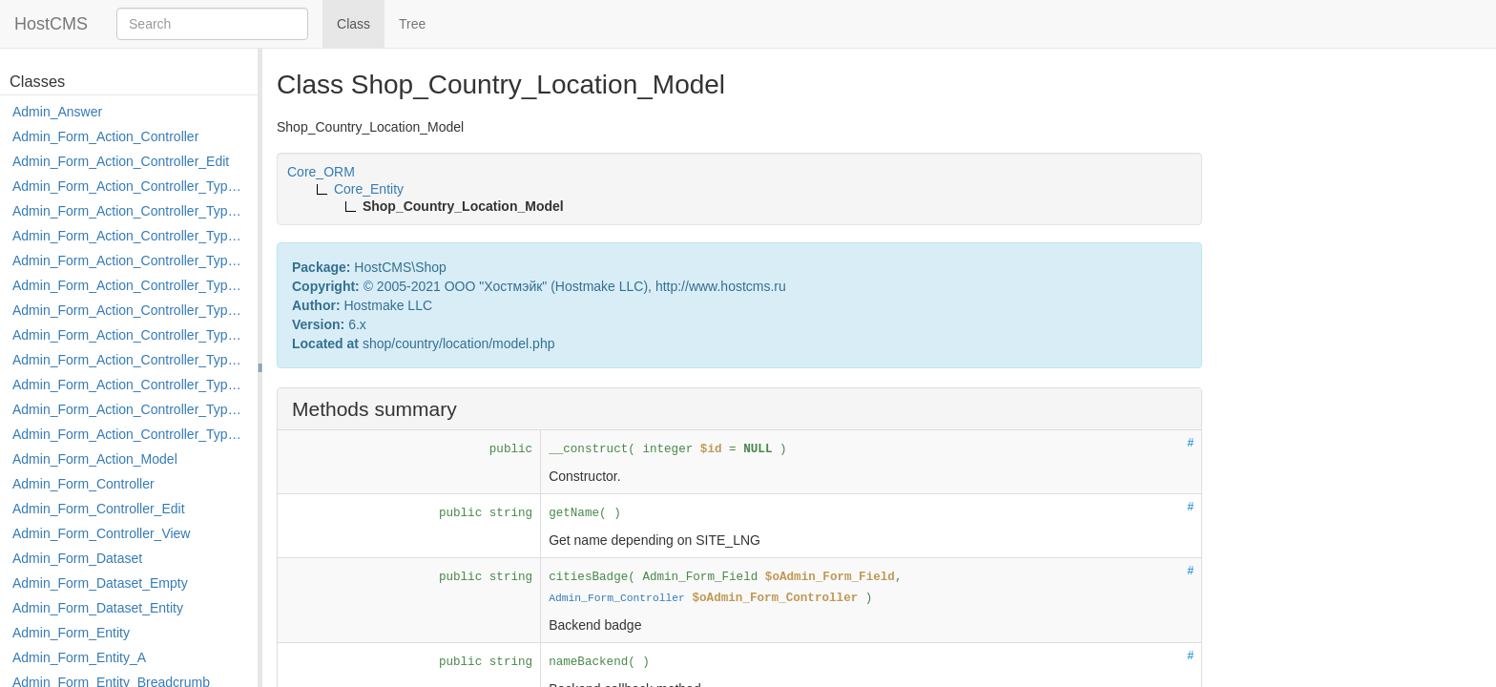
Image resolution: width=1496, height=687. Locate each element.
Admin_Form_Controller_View (101, 533)
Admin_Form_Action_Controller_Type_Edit (130, 260)
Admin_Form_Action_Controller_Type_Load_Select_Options (130, 310)
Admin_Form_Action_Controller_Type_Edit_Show (130, 285)
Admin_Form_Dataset (77, 558)
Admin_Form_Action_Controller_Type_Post (130, 384)
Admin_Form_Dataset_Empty (100, 583)
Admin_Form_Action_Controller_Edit (120, 161)
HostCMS (51, 23)
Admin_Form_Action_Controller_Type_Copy (130, 211)
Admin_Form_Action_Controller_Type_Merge (130, 335)
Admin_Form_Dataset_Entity (97, 607)
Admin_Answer (57, 111)
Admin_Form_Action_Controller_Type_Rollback (130, 409)
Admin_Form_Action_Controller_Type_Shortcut (130, 434)
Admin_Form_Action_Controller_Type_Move (130, 359)
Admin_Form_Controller (83, 483)
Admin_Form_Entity (71, 632)
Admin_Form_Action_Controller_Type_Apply (130, 186)
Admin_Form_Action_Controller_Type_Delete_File (130, 235)
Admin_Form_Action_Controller (105, 136)
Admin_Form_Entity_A (79, 657)
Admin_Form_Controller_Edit (98, 508)
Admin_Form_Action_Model (94, 459)
